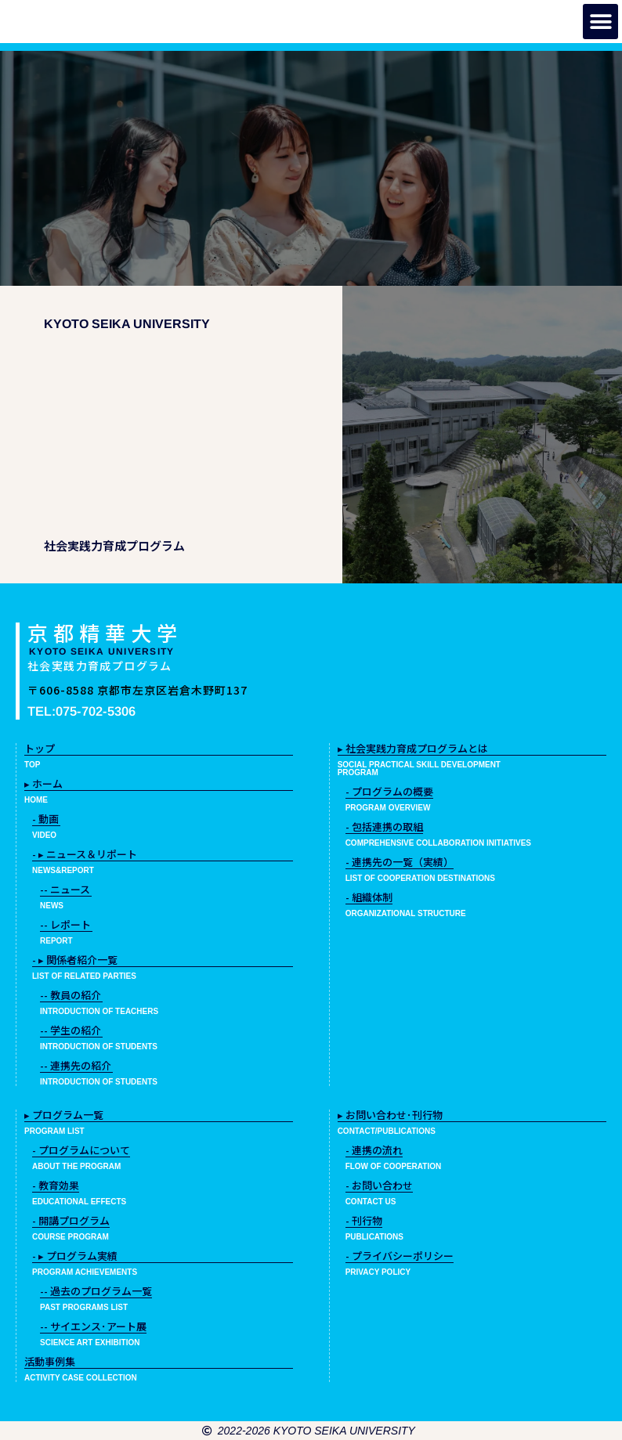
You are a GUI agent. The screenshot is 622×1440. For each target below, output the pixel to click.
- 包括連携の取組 (384, 826)
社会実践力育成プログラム (99, 665)
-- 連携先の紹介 (75, 1065)
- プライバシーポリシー (399, 1255)
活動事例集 (49, 1361)
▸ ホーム (43, 783)
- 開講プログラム (71, 1220)
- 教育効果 (55, 1185)
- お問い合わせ (379, 1185)
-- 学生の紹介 (70, 1030)
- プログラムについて (81, 1149)
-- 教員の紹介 (70, 994)
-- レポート (65, 924)
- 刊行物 (363, 1220)
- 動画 (45, 818)
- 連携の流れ (374, 1149)
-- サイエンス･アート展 (93, 1326)
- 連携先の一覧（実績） (399, 861)
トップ (39, 748)
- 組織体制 (368, 897)
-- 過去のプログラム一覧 (96, 1290)
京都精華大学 (105, 632)
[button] (600, 21)
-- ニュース (65, 889)
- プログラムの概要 (389, 791)
